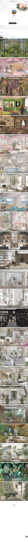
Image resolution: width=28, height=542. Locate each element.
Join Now (26, 1)
